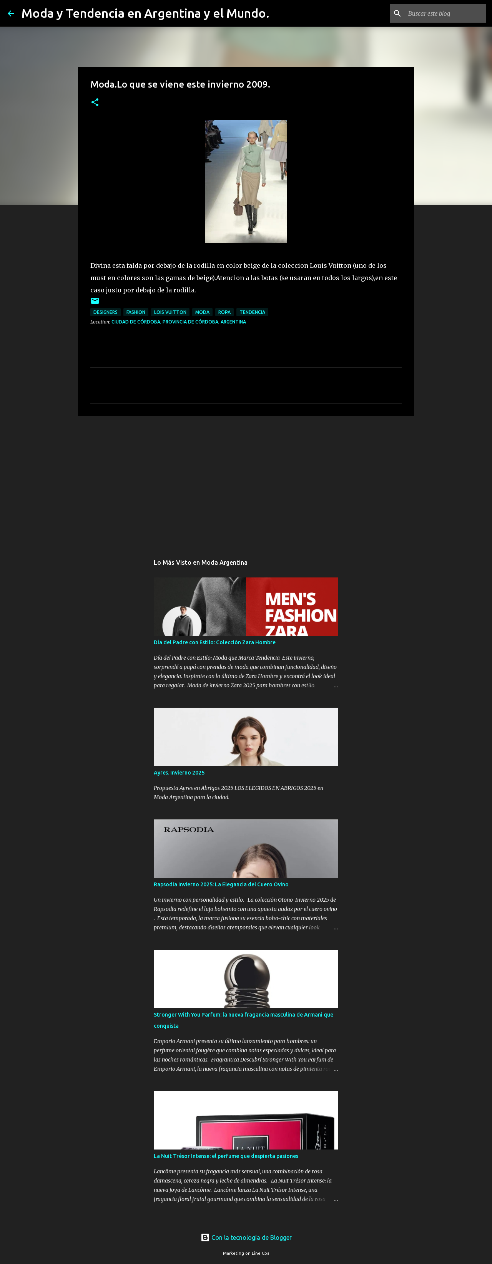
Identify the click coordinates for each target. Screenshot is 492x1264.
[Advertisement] (246, 481)
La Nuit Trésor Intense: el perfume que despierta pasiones (226, 1156)
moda (202, 312)
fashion (135, 312)
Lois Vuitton (170, 312)
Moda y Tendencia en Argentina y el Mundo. (145, 13)
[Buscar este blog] (445, 13)
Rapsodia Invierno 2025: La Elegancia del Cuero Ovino (221, 884)
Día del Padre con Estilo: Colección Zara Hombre (215, 642)
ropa (224, 312)
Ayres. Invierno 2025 (179, 773)
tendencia (252, 312)
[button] (95, 103)
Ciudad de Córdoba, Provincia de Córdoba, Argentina (178, 321)
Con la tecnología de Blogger (246, 1237)
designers (105, 312)
